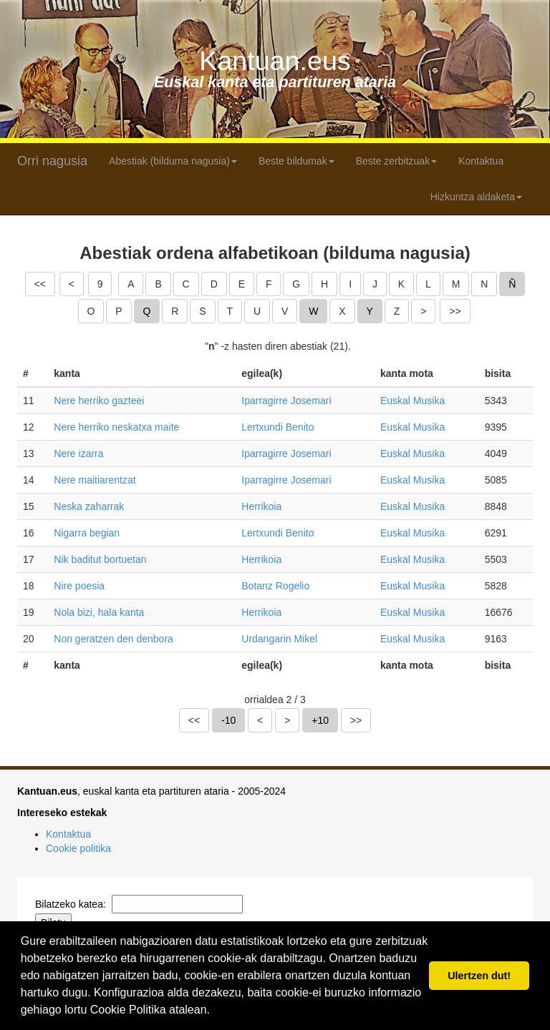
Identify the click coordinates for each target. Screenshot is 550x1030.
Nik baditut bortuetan (100, 559)
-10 (228, 720)
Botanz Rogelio (275, 586)
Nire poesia (79, 586)
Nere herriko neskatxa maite (116, 427)
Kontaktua (480, 161)
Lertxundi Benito (277, 427)
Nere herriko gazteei (99, 400)
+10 (320, 720)
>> (454, 311)
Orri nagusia (52, 161)
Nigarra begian (87, 533)
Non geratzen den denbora (113, 638)
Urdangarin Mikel (279, 638)
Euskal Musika (412, 400)
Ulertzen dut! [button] (479, 975)
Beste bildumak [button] (296, 161)
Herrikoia (261, 506)
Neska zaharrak (89, 506)
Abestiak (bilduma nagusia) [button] (173, 161)
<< (40, 284)
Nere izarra (78, 453)
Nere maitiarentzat (94, 480)
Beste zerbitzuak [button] (397, 161)
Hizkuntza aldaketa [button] (476, 196)
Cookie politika (78, 848)
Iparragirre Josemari (286, 400)
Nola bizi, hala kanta (99, 612)
